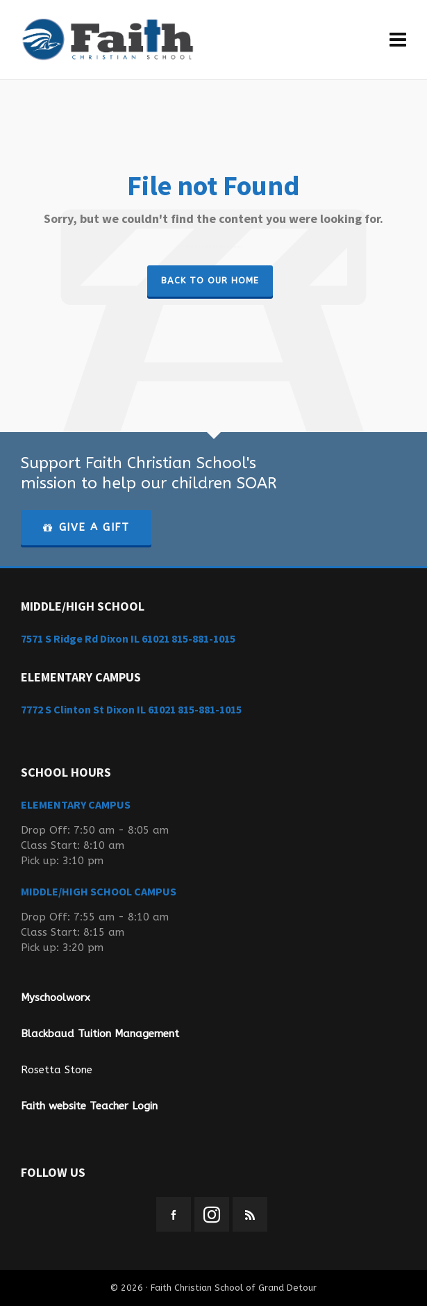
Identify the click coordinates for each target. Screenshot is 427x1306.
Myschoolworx (55, 997)
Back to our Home (210, 280)
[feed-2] (250, 1214)
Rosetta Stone (56, 1070)
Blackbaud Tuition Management (100, 1033)
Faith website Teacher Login (89, 1106)
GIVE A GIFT (86, 527)
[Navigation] (398, 40)
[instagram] (211, 1214)
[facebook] (173, 1214)
